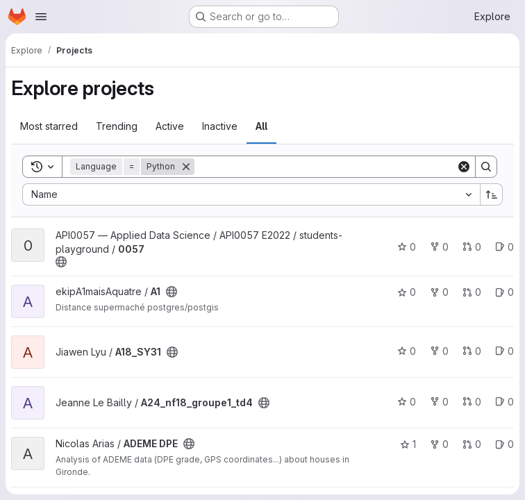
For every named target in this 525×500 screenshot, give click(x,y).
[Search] (325, 166)
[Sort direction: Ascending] (492, 194)
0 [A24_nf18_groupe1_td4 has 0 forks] (439, 402)
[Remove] (186, 166)
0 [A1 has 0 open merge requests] (471, 292)
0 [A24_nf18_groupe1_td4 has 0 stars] (406, 402)
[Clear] (464, 166)
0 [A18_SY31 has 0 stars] (406, 351)
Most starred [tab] (49, 126)
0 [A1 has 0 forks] (439, 292)
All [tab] (261, 126)
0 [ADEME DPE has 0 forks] (439, 444)
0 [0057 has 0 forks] (439, 247)
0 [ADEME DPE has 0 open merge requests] (471, 444)
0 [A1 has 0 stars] (406, 292)
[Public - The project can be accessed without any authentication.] (61, 261)
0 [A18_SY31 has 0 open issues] (504, 351)
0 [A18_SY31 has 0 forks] (439, 351)
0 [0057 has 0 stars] (406, 247)
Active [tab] (170, 126)
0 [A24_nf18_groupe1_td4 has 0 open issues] (504, 402)
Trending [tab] (117, 126)
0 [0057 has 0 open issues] (504, 247)
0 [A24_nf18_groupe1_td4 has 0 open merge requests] (471, 402)
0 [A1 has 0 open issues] (504, 292)
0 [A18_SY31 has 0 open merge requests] (471, 351)
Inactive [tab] (220, 126)
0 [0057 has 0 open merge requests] (471, 247)
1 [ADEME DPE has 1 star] (408, 444)
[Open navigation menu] (41, 17)
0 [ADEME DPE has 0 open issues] (504, 444)
